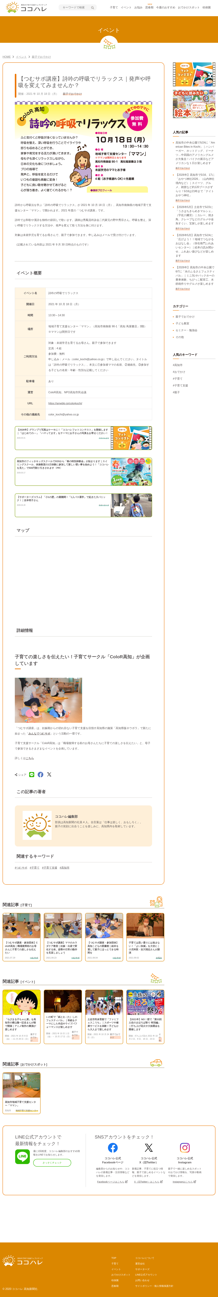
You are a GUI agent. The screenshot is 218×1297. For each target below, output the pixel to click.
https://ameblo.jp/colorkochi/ (65, 403)
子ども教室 (182, 323)
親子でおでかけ (185, 316)
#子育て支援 (49, 867)
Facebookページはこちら (110, 1181)
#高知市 (64, 867)
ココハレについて (144, 1258)
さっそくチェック (52, 1162)
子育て (114, 7)
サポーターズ (142, 1269)
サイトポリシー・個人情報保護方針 (154, 1286)
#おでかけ (179, 371)
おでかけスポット (189, 7)
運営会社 (140, 1263)
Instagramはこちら (183, 1181)
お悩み (138, 7)
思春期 (149, 7)
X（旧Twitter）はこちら (146, 1181)
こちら (30, 758)
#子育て (35, 867)
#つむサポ (21, 867)
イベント (126, 7)
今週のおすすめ (165, 7)
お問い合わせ (142, 1280)
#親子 (176, 392)
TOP (113, 1258)
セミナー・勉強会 (186, 330)
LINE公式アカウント (146, 1274)
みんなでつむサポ (39, 733)
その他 (180, 337)
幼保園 (207, 7)
